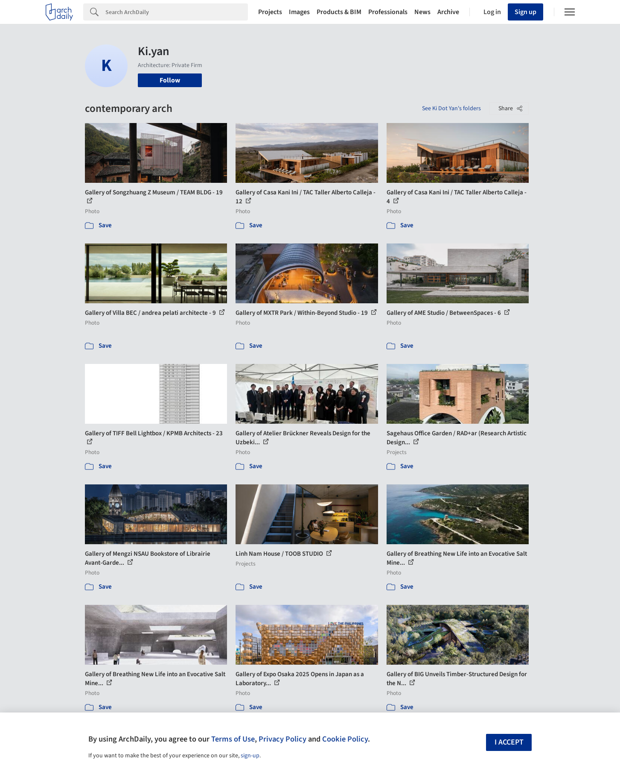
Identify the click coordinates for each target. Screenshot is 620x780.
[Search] (176, 12)
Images (299, 12)
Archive (448, 12)
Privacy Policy (282, 739)
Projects (270, 12)
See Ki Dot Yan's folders (451, 108)
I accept (509, 742)
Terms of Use (233, 739)
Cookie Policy (345, 739)
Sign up (525, 12)
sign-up (250, 755)
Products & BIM (339, 12)
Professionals (388, 12)
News (422, 12)
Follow (170, 80)
